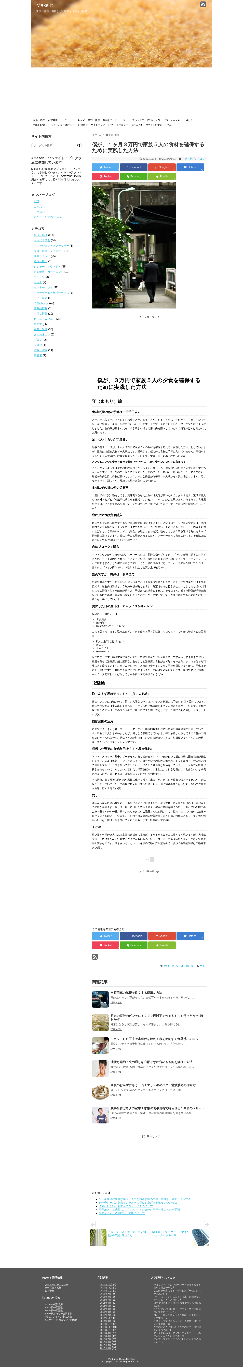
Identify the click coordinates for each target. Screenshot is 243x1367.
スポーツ (39, 277)
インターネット (43, 287)
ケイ (202, 965)
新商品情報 (40, 308)
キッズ (81, 120)
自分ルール (177, 965)
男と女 (189, 120)
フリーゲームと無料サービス (51, 292)
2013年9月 (105, 1333)
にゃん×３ (136, 124)
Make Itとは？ (40, 124)
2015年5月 (105, 1305)
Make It (44, 5)
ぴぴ (110, 124)
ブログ (201, 158)
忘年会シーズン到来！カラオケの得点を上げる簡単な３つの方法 (138, 1202)
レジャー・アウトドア (132, 120)
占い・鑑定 (40, 298)
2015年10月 (106, 1290)
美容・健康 (94, 120)
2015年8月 (105, 1296)
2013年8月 (105, 1336)
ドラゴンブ (122, 124)
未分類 (38, 345)
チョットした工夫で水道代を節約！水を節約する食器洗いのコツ (155, 1039)
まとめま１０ (42, 334)
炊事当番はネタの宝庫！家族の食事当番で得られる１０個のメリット (158, 1108)
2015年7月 (105, 1299)
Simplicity (130, 1359)
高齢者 (38, 355)
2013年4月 (105, 1348)
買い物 (189, 965)
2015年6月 (105, 1302)
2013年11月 (106, 1327)
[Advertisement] (121, 92)
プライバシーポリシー (63, 124)
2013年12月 (106, 1324)
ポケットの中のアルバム (159, 124)
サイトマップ (98, 124)
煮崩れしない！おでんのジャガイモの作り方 (126, 1206)
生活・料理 (39, 120)
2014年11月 (106, 1318)
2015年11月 (106, 1287)
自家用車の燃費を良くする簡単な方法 (136, 992)
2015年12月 (106, 1284)
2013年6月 (105, 1342)
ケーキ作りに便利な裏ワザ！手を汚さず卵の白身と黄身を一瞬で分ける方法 (145, 1199)
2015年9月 (105, 1293)
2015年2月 (105, 1315)
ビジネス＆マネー (172, 120)
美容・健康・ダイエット (49, 250)
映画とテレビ (110, 120)
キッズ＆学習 (42, 240)
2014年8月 (105, 1321)
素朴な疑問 (40, 329)
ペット (38, 282)
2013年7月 (105, 1339)
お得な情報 (40, 313)
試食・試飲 (40, 350)
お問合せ (83, 124)
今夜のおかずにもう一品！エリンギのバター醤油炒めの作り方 (153, 1085)
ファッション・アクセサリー (51, 245)
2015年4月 (105, 1308)
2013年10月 (106, 1330)
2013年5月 (105, 1345)
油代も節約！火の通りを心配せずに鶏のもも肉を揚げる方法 (152, 1062)
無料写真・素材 (53, 1287)
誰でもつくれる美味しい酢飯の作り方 (122, 1213)
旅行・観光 (40, 261)
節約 (166, 965)
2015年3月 (105, 1311)
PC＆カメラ (153, 120)
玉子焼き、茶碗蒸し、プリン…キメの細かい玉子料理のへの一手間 (139, 1209)
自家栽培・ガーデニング (61, 120)
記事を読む (116, 1002)
